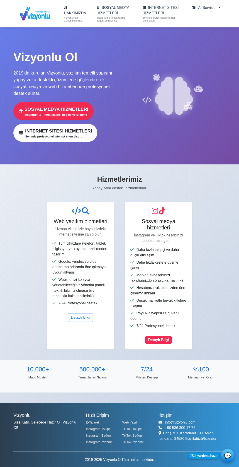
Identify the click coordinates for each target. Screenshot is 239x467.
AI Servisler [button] (204, 8)
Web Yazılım (131, 422)
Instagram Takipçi (98, 429)
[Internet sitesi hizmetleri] (162, 13)
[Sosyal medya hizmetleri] (114, 13)
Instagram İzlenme (99, 442)
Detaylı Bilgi (80, 317)
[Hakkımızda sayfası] (75, 13)
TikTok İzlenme (133, 442)
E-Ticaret (92, 422)
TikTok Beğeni (132, 435)
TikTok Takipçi (132, 429)
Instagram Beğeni (99, 435)
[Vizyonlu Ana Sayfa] (33, 13)
